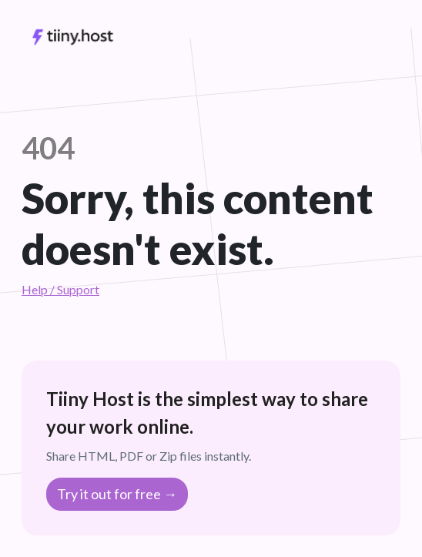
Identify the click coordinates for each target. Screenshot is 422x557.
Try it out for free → (117, 493)
